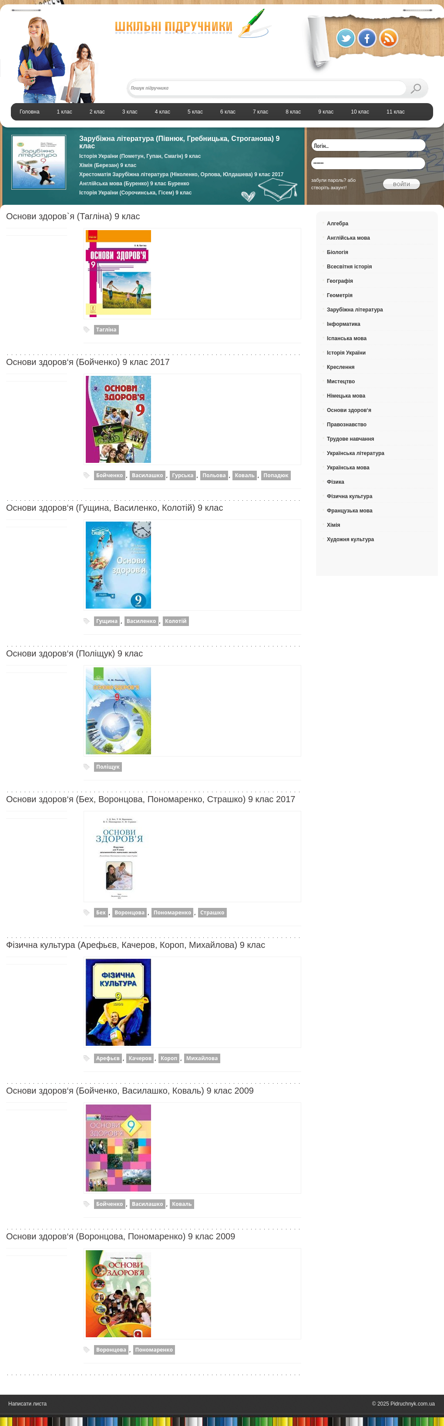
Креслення (340, 367)
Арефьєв (108, 1058)
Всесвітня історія (349, 267)
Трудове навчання (350, 439)
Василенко (141, 621)
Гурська (182, 475)
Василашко (147, 475)
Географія (340, 281)
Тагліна (106, 329)
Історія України (346, 353)
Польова (214, 475)
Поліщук (108, 766)
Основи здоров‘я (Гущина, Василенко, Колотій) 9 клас (114, 507)
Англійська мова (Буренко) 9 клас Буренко (134, 184)
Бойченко (109, 475)
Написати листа (27, 1404)
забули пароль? (328, 180)
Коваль (244, 475)
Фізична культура (349, 496)
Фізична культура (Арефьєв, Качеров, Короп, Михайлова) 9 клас (135, 945)
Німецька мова (346, 396)
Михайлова (202, 1058)
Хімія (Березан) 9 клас (107, 165)
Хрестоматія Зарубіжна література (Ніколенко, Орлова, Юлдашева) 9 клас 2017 (181, 174)
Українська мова (348, 468)
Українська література (355, 453)
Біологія (337, 252)
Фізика (335, 482)
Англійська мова (348, 238)
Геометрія (340, 295)
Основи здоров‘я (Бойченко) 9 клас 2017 (88, 362)
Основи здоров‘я (349, 410)
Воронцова (129, 912)
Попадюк (275, 475)
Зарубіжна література (355, 310)
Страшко (212, 912)
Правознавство (347, 425)
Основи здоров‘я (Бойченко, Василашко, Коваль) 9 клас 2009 (130, 1090)
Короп (169, 1058)
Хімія (333, 525)
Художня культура (350, 539)
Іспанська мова (347, 338)
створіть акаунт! (329, 187)
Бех (101, 912)
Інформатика (343, 324)
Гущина (107, 621)
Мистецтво (341, 381)
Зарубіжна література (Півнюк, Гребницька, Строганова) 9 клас (179, 142)
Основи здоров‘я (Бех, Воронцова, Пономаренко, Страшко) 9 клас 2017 (150, 799)
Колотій (176, 621)
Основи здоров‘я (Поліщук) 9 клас (74, 653)
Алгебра (337, 224)
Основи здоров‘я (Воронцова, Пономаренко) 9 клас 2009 (120, 1236)
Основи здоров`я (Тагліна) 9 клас (73, 216)
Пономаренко (173, 912)
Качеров (139, 1058)
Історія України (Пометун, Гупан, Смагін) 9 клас (140, 156)
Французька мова (350, 511)
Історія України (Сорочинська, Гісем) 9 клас (135, 193)
